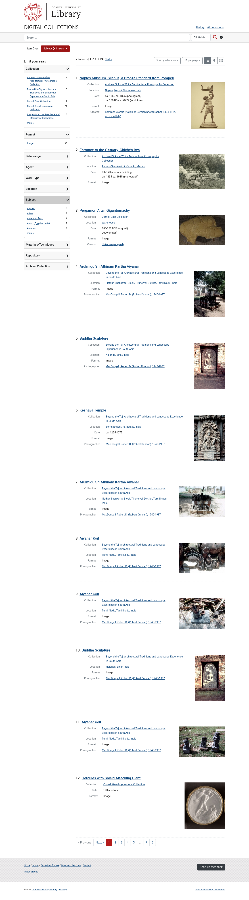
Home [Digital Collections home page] (27, 865)
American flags (35, 218)
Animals (31, 228)
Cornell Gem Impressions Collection (124, 784)
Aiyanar (31, 208)
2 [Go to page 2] (115, 842)
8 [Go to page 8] (152, 842)
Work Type (32, 178)
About (35, 865)
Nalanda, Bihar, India (117, 354)
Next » (108, 59)
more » (30, 123)
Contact (87, 865)
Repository (33, 255)
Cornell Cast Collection (39, 101)
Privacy (63, 889)
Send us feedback (211, 867)
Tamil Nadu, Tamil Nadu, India (119, 554)
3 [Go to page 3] (121, 842)
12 (191, 60)
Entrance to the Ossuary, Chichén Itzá (109, 150)
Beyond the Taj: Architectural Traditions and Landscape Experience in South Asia (42, 92)
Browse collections (71, 865)
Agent (30, 167)
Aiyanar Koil (89, 538)
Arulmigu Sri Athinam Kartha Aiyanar (109, 266)
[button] (55, 48)
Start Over (32, 48)
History (200, 27)
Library (65, 12)
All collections (215, 27)
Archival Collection (38, 266)
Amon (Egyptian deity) (38, 223)
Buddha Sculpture (93, 338)
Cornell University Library (44, 889)
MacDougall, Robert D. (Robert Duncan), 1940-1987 (135, 294)
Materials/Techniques (40, 244)
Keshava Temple (92, 410)
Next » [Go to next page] (100, 842)
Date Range (33, 156)
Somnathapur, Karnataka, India (123, 426)
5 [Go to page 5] (134, 842)
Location (31, 189)
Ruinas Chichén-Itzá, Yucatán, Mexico (123, 166)
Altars (30, 213)
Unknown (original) (113, 244)
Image (30, 143)
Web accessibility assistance (210, 889)
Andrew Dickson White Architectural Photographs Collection (42, 81)
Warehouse (108, 222)
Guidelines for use (50, 865)
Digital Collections (51, 27)
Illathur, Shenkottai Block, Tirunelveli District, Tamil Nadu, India (141, 283)
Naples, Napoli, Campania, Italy (123, 90)
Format (30, 134)
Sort (166, 60)
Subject (31, 199)
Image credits (31, 871)
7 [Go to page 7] (146, 842)
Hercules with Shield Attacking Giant (111, 778)
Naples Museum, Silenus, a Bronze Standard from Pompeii (126, 78)
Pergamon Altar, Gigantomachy (104, 210)
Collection (32, 68)
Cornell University (33, 12)
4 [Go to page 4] (127, 842)
